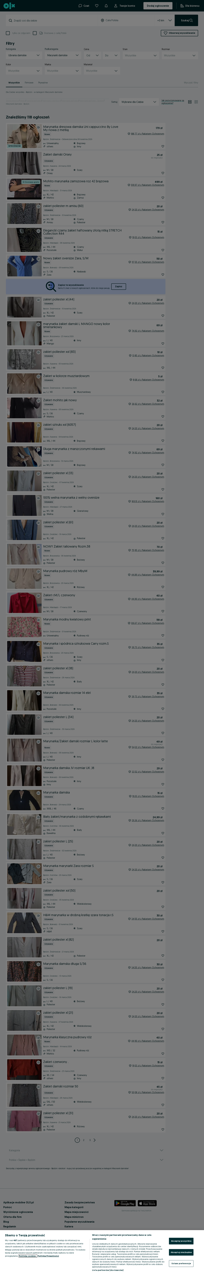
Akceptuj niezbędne (181, 1252)
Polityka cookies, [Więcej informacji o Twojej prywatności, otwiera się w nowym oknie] (28, 1256)
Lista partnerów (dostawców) (108, 1270)
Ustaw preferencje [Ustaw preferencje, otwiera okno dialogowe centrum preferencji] (181, 1263)
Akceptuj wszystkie (181, 1241)
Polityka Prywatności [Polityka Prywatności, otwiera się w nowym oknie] (48, 1256)
